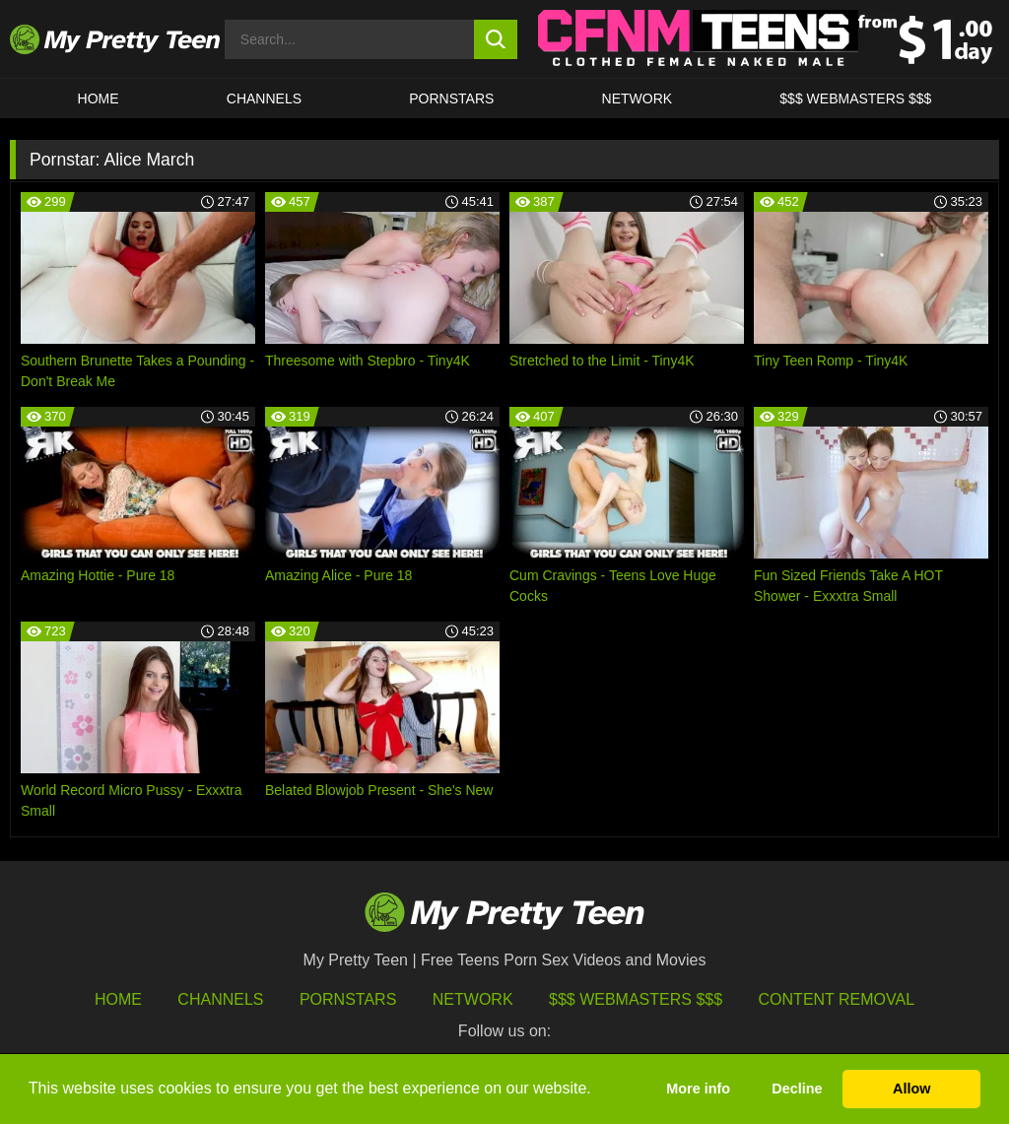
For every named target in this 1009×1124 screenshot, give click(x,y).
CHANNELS (264, 98)
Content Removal (837, 999)
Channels (220, 999)
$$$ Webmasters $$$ (635, 999)
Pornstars (451, 98)
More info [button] (698, 1088)
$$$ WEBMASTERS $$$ (855, 98)
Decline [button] (797, 1088)
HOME (98, 98)
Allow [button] (911, 1088)
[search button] (496, 39)
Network (637, 98)
